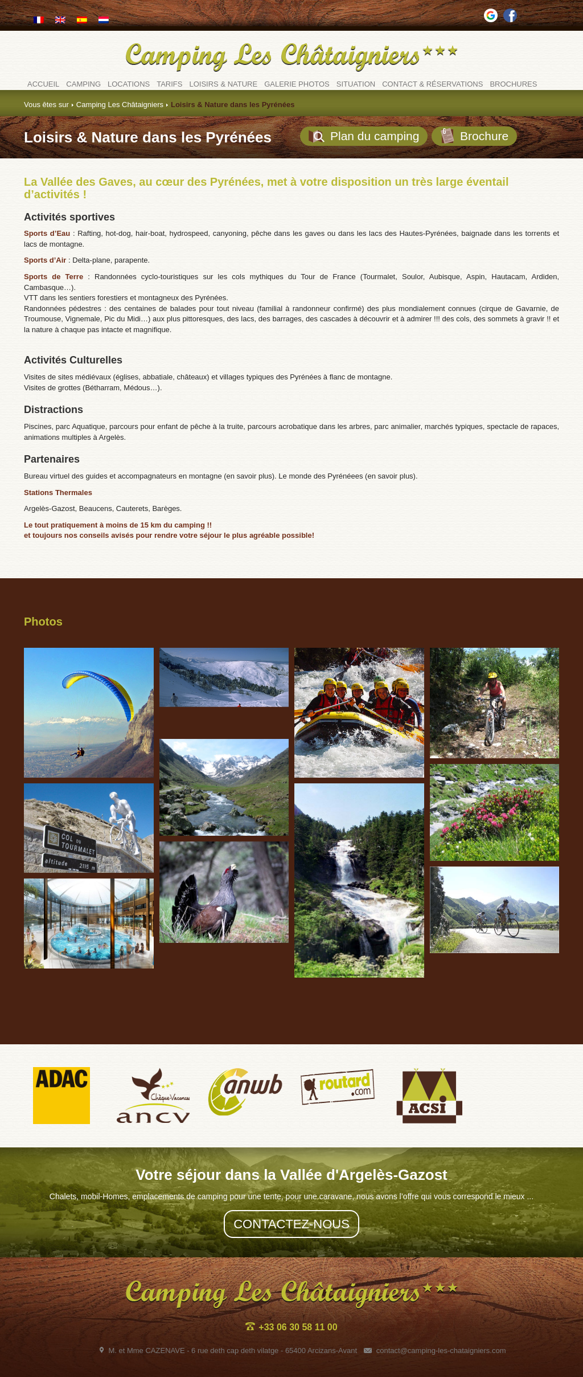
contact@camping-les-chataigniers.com (435, 1321)
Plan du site (250, 1363)
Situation (355, 84)
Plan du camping (364, 136)
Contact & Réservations (432, 84)
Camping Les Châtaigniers (119, 104)
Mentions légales (303, 1363)
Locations (129, 84)
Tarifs (169, 84)
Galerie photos (297, 84)
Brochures (513, 84)
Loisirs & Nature (223, 84)
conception (517, 1363)
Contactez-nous (291, 1194)
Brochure (474, 136)
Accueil (43, 84)
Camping (83, 84)
